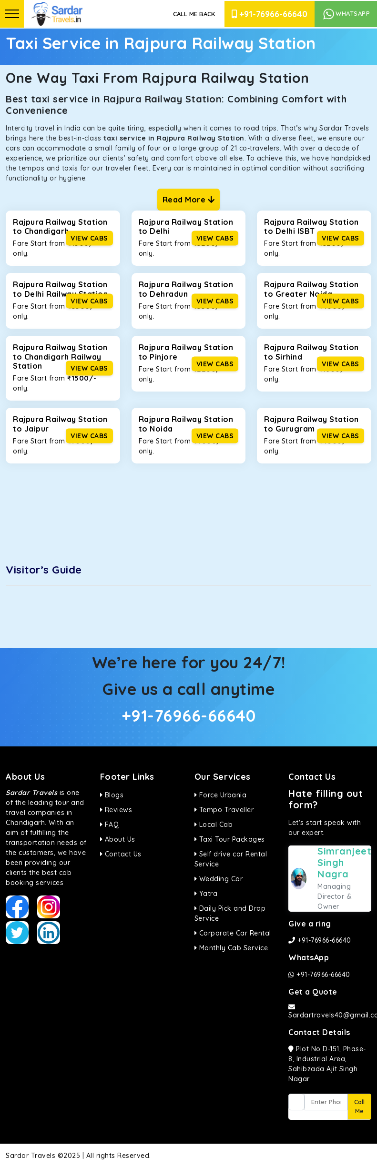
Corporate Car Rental (232, 933)
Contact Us (121, 854)
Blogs (112, 795)
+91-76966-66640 (269, 14)
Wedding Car (218, 879)
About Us (117, 839)
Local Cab (213, 824)
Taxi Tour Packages (229, 839)
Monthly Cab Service (231, 948)
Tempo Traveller (224, 809)
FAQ (109, 824)
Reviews (116, 809)
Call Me (359, 1106)
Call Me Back (194, 14)
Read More (189, 199)
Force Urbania (220, 795)
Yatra (206, 893)
